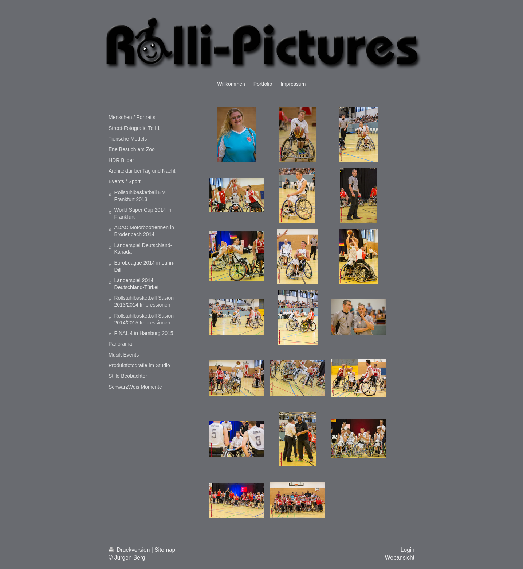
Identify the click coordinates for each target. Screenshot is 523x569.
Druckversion (130, 550)
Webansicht (399, 557)
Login (407, 550)
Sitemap (164, 550)
